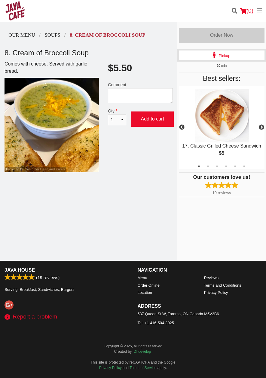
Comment (140, 92)
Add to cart (152, 118)
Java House (20, 270)
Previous (182, 127)
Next (261, 127)
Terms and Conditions (222, 285)
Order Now (221, 35)
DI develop (142, 351)
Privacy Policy (216, 292)
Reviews (211, 278)
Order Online (149, 285)
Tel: (156, 323)
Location (145, 292)
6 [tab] (244, 166)
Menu (142, 278)
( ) (246, 10)
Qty (117, 116)
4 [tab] (226, 166)
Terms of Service (143, 368)
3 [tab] (217, 166)
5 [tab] (235, 166)
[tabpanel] (221, 127)
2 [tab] (208, 166)
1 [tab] (199, 166)
